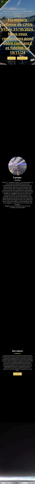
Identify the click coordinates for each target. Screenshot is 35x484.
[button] (33, 2)
